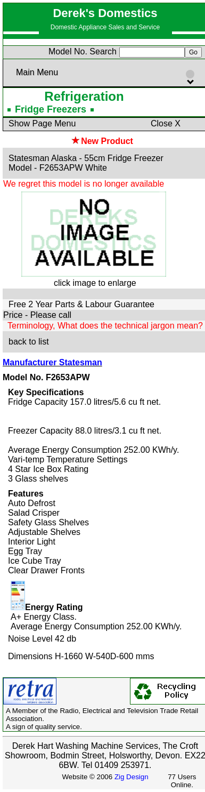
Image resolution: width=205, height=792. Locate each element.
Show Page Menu (42, 123)
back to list (29, 341)
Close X (166, 123)
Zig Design (131, 777)
